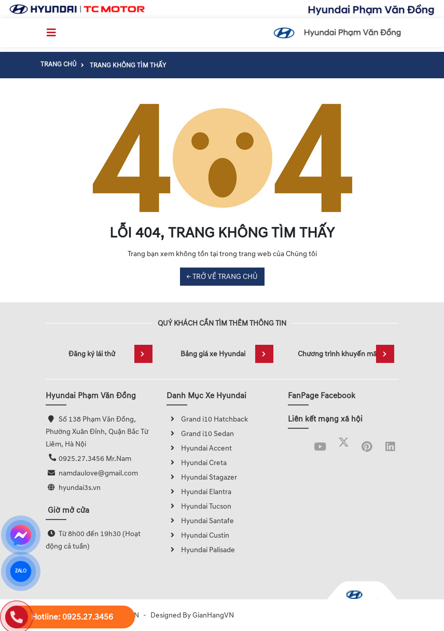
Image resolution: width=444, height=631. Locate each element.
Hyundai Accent (199, 448)
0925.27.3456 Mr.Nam (95, 458)
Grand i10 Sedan (200, 433)
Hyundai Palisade (200, 549)
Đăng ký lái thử (110, 354)
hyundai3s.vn (80, 487)
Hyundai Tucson (198, 506)
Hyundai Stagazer (201, 477)
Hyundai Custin (197, 535)
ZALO (20, 571)
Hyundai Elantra (198, 491)
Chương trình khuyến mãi (346, 354)
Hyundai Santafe (200, 520)
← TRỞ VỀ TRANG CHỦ (222, 276)
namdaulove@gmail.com (98, 473)
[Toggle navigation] (51, 32)
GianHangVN (213, 615)
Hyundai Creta (196, 462)
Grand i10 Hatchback (207, 419)
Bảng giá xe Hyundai (227, 354)
